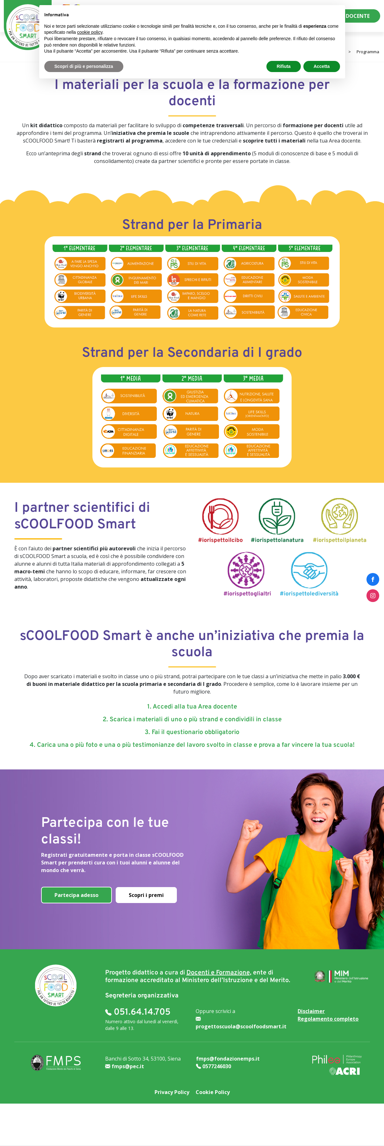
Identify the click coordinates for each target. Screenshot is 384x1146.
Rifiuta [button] (284, 66)
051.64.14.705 (137, 1012)
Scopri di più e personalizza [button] (83, 66)
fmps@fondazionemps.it (228, 1058)
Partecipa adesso (76, 895)
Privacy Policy (172, 1092)
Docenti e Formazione (218, 973)
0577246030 (213, 1066)
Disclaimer (311, 1011)
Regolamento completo (328, 1018)
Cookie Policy (213, 1092)
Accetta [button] (322, 66)
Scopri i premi (146, 895)
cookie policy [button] (89, 32)
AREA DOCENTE (351, 15)
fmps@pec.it (124, 1066)
